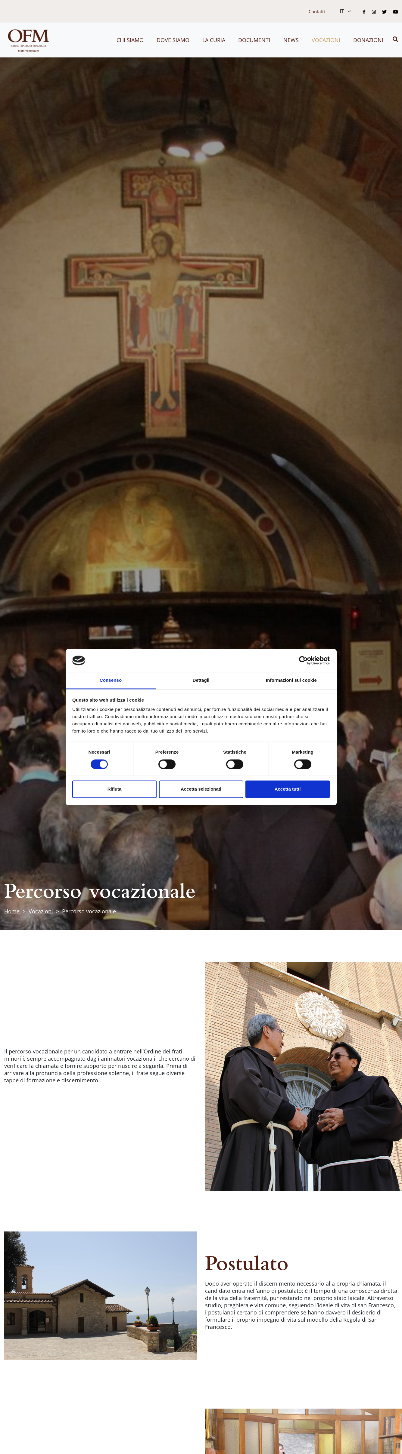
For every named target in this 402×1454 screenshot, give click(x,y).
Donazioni (368, 40)
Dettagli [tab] (201, 680)
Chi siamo (130, 40)
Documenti (254, 40)
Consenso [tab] (111, 680)
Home (12, 911)
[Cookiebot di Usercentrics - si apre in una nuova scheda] (303, 660)
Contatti (317, 11)
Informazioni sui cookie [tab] (291, 680)
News (291, 40)
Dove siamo (173, 40)
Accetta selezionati (201, 789)
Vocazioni (326, 40)
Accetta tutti (288, 789)
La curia (213, 40)
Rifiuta (115, 789)
